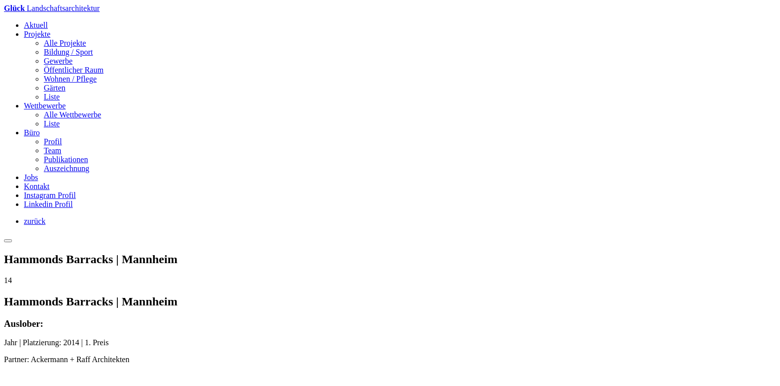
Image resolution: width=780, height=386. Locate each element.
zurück (35, 221)
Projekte (37, 34)
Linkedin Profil (48, 204)
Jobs (31, 177)
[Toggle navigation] (8, 240)
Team (52, 150)
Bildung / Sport (68, 52)
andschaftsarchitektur (51, 8)
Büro (32, 132)
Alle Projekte (65, 43)
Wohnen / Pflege (70, 79)
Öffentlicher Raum (73, 70)
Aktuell (36, 25)
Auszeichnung (67, 168)
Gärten (55, 88)
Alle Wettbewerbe (72, 114)
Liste (52, 97)
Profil (53, 141)
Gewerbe (58, 61)
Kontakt (37, 186)
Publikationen (66, 159)
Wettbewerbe (45, 105)
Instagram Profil (50, 195)
